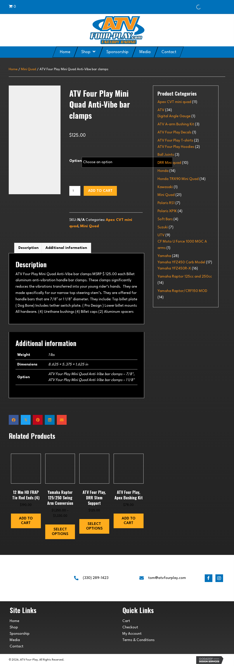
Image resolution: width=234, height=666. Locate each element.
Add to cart (100, 191)
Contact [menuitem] (16, 646)
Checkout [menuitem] (130, 627)
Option (75, 161)
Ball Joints (166, 155)
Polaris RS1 (166, 203)
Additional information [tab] (66, 248)
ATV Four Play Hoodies (176, 147)
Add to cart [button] (26, 521)
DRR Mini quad (169, 163)
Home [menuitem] (14, 621)
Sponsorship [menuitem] (19, 634)
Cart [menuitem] (126, 621)
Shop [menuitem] (14, 627)
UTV (161, 235)
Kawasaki (165, 187)
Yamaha (164, 256)
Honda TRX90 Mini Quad (178, 179)
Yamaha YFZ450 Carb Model (181, 262)
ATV (161, 110)
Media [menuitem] (15, 640)
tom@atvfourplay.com (167, 578)
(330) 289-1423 (95, 578)
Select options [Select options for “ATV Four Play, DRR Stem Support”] (94, 526)
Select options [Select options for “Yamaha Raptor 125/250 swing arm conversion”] (60, 532)
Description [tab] (28, 248)
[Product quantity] (74, 191)
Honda (163, 171)
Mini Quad (28, 69)
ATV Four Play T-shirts (175, 140)
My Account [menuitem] (132, 634)
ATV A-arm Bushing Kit (176, 124)
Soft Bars (165, 219)
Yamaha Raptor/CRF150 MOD (182, 291)
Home (13, 69)
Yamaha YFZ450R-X (174, 268)
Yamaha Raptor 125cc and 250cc (185, 276)
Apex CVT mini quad (174, 102)
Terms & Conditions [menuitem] (138, 640)
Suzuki (163, 227)
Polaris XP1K (167, 211)
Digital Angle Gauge (174, 116)
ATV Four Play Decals (174, 132)
